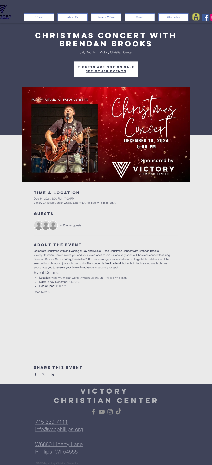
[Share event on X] (43, 374)
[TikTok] (118, 411)
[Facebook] (205, 17)
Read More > (42, 292)
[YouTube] (101, 411)
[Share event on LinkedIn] (52, 374)
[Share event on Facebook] (35, 374)
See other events (106, 71)
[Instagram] (110, 411)
